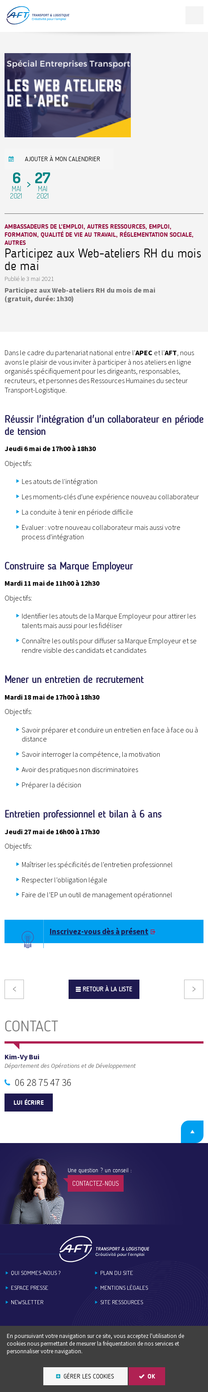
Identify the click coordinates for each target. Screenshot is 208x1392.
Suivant (193, 989)
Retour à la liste (107, 989)
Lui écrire (29, 1103)
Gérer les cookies (89, 1376)
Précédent (14, 989)
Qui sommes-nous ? (35, 1273)
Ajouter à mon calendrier (62, 159)
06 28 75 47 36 (43, 1082)
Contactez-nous (95, 1183)
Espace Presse (29, 1287)
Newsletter (27, 1302)
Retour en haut (192, 1132)
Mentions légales (124, 1287)
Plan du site (116, 1273)
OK (151, 1376)
